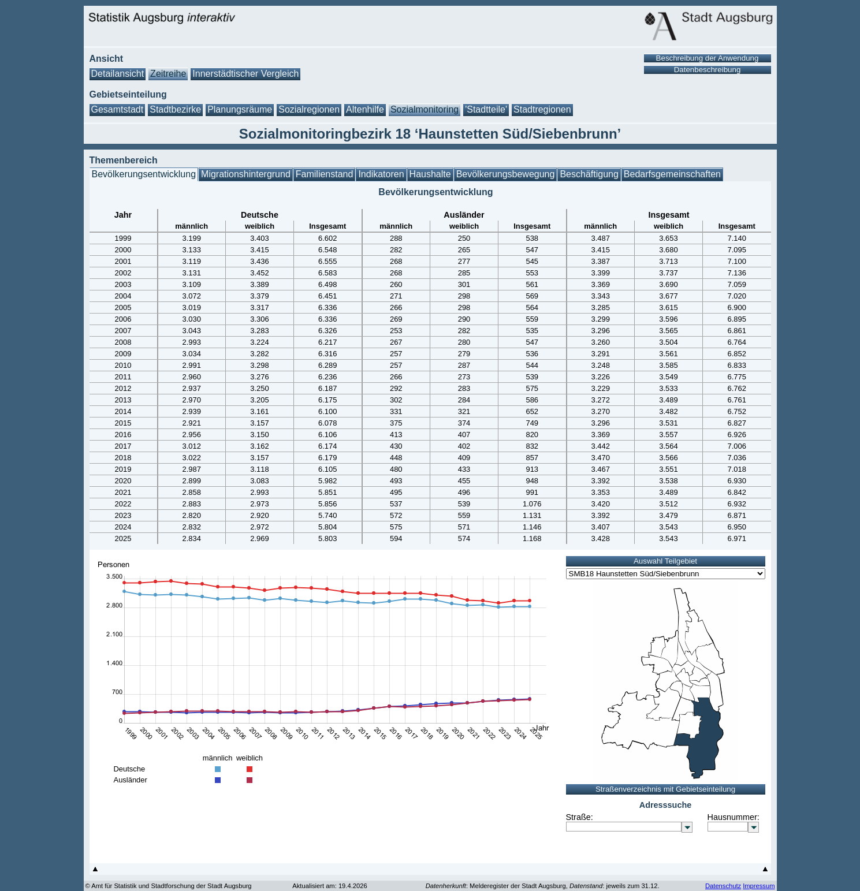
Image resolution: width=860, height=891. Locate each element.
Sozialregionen (309, 109)
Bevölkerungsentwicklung (144, 174)
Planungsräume (239, 109)
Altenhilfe (365, 109)
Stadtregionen (542, 109)
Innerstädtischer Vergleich (245, 74)
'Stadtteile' (486, 109)
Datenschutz (723, 885)
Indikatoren (381, 174)
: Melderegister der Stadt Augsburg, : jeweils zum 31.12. (543, 885)
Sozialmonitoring (424, 109)
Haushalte (430, 174)
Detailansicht (117, 74)
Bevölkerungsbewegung (505, 174)
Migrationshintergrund (246, 174)
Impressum (759, 885)
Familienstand (324, 174)
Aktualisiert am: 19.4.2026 (329, 885)
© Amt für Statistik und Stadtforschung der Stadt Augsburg (168, 885)
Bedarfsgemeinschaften (672, 174)
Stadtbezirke (175, 109)
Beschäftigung (589, 174)
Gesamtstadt (117, 109)
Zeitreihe (168, 74)
